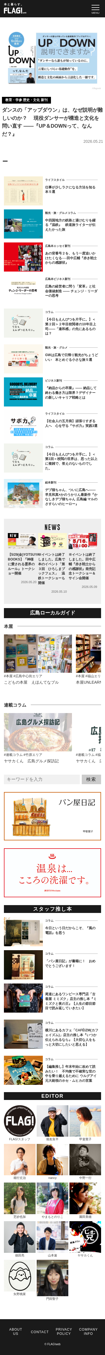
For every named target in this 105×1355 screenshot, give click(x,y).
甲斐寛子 (85, 1123)
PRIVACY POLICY (64, 1332)
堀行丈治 (20, 1162)
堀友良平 (52, 1123)
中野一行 (85, 1162)
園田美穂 (85, 1200)
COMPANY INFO (88, 1332)
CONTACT (40, 1332)
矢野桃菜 (20, 1278)
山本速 (52, 1239)
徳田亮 (20, 1239)
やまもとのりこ (52, 1200)
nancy (52, 1162)
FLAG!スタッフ (20, 1123)
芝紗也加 (20, 1200)
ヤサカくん (85, 1239)
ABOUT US (15, 1332)
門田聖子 (52, 1280)
